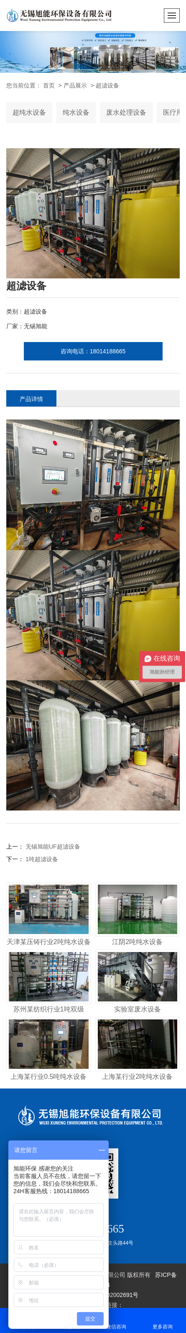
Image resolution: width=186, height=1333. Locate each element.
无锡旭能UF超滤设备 (52, 846)
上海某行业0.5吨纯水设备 (48, 1076)
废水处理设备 (126, 112)
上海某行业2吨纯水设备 (137, 1076)
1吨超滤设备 (41, 859)
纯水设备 (76, 112)
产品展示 (75, 85)
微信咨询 (116, 1320)
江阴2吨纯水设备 (137, 941)
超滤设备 (107, 85)
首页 (49, 85)
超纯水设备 (29, 112)
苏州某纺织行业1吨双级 (48, 1009)
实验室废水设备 (137, 1009)
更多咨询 (163, 1320)
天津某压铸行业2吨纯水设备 (49, 941)
